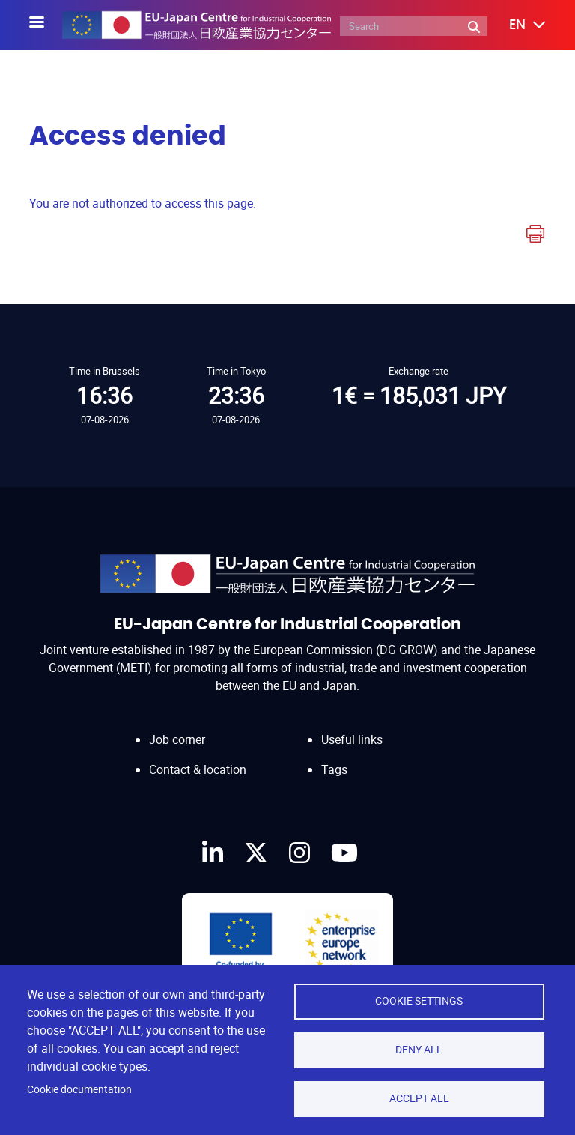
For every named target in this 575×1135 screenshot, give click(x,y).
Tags (334, 755)
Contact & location (197, 755)
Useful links (352, 724)
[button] (516, 25)
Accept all (419, 1098)
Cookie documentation (79, 1089)
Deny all (418, 1049)
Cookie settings (419, 1001)
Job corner (177, 724)
